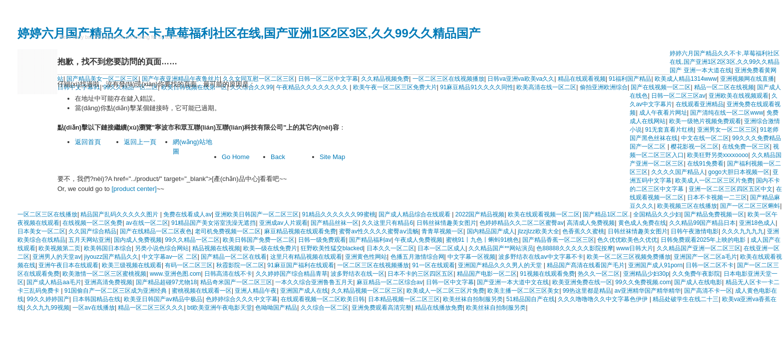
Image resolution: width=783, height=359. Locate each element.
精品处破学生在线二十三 (686, 299)
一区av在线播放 (93, 307)
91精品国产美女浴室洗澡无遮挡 (213, 222)
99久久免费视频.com (643, 282)
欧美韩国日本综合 (108, 248)
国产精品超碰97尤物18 (166, 282)
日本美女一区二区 (41, 231)
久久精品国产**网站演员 (500, 248)
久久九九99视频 (47, 307)
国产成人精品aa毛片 (53, 282)
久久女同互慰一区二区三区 (259, 78)
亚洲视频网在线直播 (747, 78)
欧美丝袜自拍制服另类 (473, 299)
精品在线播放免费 (439, 307)
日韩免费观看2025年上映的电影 (704, 239)
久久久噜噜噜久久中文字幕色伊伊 (603, 299)
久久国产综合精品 (92, 231)
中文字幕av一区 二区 (170, 256)
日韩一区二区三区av (678, 95)
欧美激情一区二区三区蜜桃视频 (104, 273)
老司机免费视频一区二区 (228, 231)
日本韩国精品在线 (96, 299)
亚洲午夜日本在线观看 (68, 265)
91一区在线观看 (433, 265)
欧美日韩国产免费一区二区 (259, 239)
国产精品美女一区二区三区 (102, 78)
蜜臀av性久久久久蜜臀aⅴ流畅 (378, 231)
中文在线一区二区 (705, 138)
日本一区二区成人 (441, 248)
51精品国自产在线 (530, 299)
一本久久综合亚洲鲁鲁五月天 (314, 282)
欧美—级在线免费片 (270, 248)
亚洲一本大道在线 (708, 70)
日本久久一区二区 (390, 248)
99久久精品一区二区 (192, 239)
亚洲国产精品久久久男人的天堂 (500, 265)
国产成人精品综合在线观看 (415, 214)
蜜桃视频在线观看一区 (202, 290)
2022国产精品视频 (480, 214)
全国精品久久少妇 (657, 214)
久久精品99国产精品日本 (702, 222)
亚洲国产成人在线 (304, 290)
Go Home (236, 157)
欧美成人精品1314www (686, 78)
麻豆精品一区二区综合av (390, 282)
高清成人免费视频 (591, 222)
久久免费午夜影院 (696, 273)
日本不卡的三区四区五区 (420, 273)
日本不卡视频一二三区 (717, 197)
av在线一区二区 (147, 222)
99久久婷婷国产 (47, 299)
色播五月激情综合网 (417, 256)
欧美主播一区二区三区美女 (523, 290)
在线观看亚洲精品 (700, 104)
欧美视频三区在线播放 (687, 205)
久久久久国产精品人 (678, 172)
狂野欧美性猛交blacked (332, 248)
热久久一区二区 (599, 273)
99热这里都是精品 (587, 290)
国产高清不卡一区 (708, 290)
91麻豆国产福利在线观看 (300, 265)
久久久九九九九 (743, 231)
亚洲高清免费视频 (108, 282)
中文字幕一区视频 (471, 256)
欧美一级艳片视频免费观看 (705, 121)
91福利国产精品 (630, 78)
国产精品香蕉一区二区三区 (558, 239)
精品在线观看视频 (582, 78)
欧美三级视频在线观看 (132, 265)
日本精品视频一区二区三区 (404, 299)
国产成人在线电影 (698, 282)
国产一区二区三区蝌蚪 (750, 205)
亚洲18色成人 (757, 222)
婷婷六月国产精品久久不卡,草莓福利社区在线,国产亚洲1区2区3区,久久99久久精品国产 (248, 33)
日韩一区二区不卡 (710, 265)
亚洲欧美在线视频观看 (739, 95)
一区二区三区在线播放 (47, 214)
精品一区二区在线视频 (724, 87)
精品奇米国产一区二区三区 (236, 282)
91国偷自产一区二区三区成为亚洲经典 (116, 290)
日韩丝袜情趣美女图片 (446, 222)
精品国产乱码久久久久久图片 (120, 214)
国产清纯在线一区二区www (726, 112)
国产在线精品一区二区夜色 (156, 231)
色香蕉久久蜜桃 (583, 231)
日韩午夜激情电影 (695, 231)
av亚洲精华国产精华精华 (647, 290)
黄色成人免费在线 (642, 222)
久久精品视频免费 (385, 78)
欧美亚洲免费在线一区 (582, 282)
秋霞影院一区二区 (240, 265)
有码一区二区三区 (189, 265)
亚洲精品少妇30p (646, 273)
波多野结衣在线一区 (358, 273)
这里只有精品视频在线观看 (306, 256)
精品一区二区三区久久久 (151, 307)
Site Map (332, 157)
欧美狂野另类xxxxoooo (718, 155)
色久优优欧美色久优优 (627, 239)
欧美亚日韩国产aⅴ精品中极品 (163, 299)
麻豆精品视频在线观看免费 (300, 231)
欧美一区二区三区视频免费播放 (629, 256)
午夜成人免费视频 (418, 239)
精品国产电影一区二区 (487, 273)
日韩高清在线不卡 (228, 273)
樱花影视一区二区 (695, 146)
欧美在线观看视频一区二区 (544, 214)
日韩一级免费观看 (322, 239)
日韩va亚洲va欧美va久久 (520, 78)
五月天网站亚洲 (89, 239)
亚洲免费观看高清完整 (381, 307)
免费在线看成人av (187, 214)
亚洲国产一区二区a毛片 (705, 256)
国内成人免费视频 (138, 239)
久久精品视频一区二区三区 (367, 290)
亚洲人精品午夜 (256, 290)
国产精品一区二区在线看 (234, 256)
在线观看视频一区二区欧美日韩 (323, 299)
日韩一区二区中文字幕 (328, 78)
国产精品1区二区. (606, 214)
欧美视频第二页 (59, 248)
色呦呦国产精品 (276, 307)
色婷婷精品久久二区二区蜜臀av (521, 222)
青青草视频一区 (442, 231)
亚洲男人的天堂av (56, 256)
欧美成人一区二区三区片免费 (714, 180)
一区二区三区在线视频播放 (448, 78)
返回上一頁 (140, 142)
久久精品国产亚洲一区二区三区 (699, 248)
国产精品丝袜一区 (335, 222)
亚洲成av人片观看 (283, 222)
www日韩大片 (634, 248)
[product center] (133, 188)
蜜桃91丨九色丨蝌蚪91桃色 (482, 239)
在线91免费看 (705, 163)
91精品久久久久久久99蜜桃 (339, 214)
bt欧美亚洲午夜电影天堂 (219, 307)
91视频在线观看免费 (547, 273)
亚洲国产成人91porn (655, 265)
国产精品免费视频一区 (714, 214)
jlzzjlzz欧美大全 (538, 231)
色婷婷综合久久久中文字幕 (242, 299)
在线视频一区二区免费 (92, 222)
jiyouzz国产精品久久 (111, 256)
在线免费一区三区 (746, 146)
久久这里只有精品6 (387, 222)
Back (278, 157)
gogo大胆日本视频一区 (739, 172)
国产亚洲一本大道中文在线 (513, 282)
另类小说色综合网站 (162, 248)
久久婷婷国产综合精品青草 (292, 273)
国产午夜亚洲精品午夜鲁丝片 (181, 78)
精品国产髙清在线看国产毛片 (586, 265)
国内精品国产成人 (491, 231)
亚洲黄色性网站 (366, 256)
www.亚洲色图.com (175, 273)
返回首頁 (88, 142)
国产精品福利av (370, 239)
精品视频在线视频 (216, 248)
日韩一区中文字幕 (450, 282)
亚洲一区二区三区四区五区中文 (731, 188)
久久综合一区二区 (325, 307)
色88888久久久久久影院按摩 (574, 248)
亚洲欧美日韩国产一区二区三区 (257, 214)
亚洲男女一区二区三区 (727, 129)
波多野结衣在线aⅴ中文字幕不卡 (540, 256)
